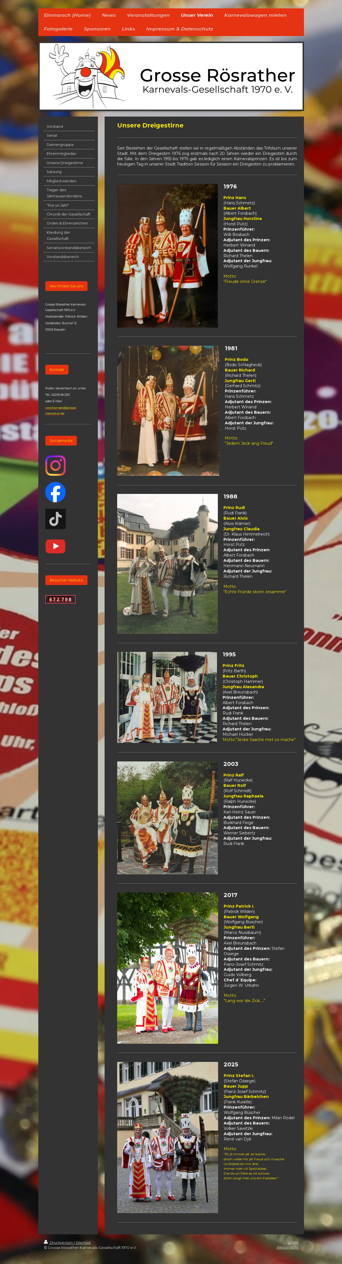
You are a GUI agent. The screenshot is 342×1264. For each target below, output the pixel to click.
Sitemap (83, 1243)
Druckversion (59, 1243)
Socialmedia (61, 441)
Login (293, 1242)
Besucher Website (66, 580)
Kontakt (57, 370)
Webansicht (287, 1247)
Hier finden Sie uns (66, 286)
